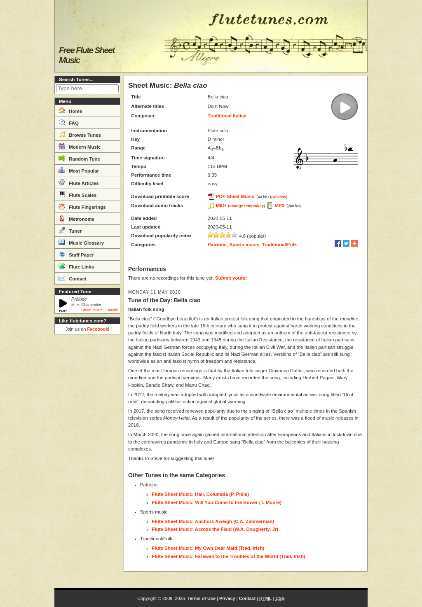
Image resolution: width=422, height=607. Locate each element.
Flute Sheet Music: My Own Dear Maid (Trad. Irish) (208, 548)
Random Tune (79, 158)
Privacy (227, 598)
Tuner (70, 230)
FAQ (69, 122)
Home (70, 110)
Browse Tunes (80, 134)
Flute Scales (77, 194)
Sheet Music (92, 310)
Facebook (97, 329)
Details (112, 310)
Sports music (244, 244)
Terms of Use (202, 598)
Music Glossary (81, 242)
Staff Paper (76, 254)
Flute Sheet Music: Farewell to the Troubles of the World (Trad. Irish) (228, 556)
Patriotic (217, 244)
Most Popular (79, 170)
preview (278, 196)
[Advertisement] (87, 461)
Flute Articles (79, 182)
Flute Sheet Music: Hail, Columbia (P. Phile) (200, 494)
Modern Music (80, 146)
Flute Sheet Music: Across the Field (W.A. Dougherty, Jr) (215, 529)
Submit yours (230, 277)
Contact (73, 278)
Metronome (76, 218)
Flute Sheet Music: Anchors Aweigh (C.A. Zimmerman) (213, 521)
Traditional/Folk (279, 244)
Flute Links (76, 266)
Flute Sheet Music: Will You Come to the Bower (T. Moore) (216, 502)
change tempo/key (247, 205)
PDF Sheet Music (235, 196)
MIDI (221, 205)
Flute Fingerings (82, 206)
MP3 (279, 205)
